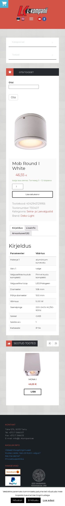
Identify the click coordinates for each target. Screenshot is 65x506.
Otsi (11, 82)
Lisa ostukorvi (32, 194)
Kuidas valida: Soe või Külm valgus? (23, 453)
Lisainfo (31, 228)
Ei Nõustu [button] (33, 500)
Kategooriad (18, 42)
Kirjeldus (17, 228)
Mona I (33, 379)
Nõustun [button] (17, 500)
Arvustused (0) (20, 233)
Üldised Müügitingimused (18, 450)
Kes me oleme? (12, 456)
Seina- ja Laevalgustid (40, 211)
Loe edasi (48, 500)
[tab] (17, 228)
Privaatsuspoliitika (14, 459)
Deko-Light (27, 215)
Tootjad (15, 54)
